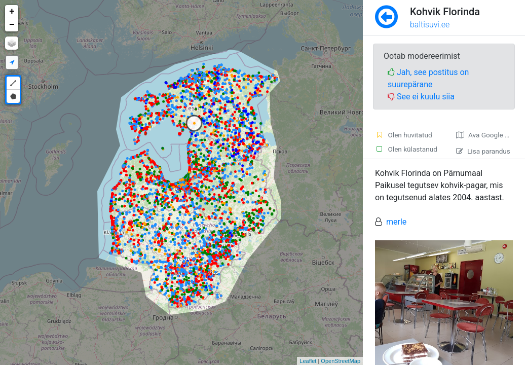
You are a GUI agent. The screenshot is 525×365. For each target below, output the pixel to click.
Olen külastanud (406, 149)
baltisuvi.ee (429, 24)
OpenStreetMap (340, 361)
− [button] (12, 25)
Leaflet (307, 361)
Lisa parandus (483, 151)
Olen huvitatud (403, 135)
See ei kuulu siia (421, 96)
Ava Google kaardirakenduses (490, 135)
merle (396, 222)
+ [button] (12, 12)
